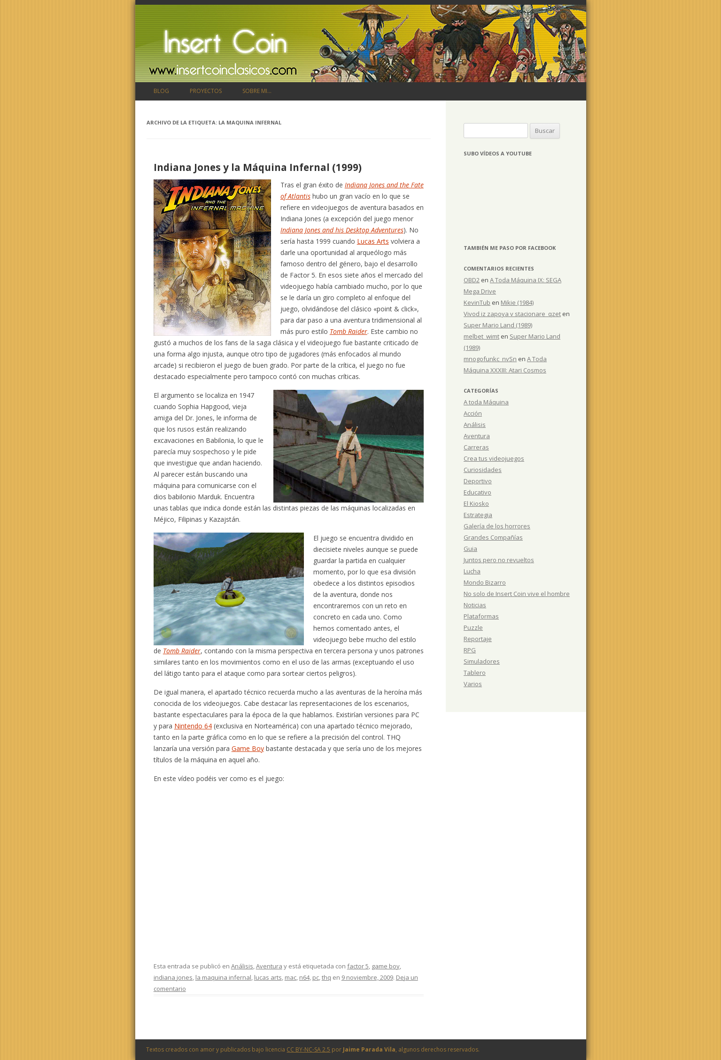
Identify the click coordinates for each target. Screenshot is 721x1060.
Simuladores (482, 661)
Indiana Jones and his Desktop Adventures (341, 229)
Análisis (242, 966)
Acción (473, 413)
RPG (470, 650)
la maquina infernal (223, 977)
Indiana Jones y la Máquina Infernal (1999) (258, 167)
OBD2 (472, 280)
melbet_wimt (481, 336)
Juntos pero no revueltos (499, 560)
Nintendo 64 (193, 725)
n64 (304, 977)
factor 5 (358, 966)
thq (326, 977)
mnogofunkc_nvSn (490, 359)
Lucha (472, 571)
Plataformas (481, 616)
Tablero (475, 672)
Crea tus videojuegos (494, 458)
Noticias (475, 605)
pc (315, 977)
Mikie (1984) (517, 302)
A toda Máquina (486, 402)
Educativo (477, 492)
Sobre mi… (256, 91)
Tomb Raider (348, 331)
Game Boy (248, 748)
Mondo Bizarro (485, 582)
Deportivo (478, 481)
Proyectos (206, 91)
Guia (470, 548)
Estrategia (478, 515)
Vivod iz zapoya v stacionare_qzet (512, 313)
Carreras (476, 447)
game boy (386, 966)
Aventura (269, 966)
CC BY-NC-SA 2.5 (308, 1049)
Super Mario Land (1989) (498, 325)
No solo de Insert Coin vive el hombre (517, 593)
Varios (473, 684)
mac (290, 977)
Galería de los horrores (497, 526)
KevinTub (477, 302)
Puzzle (473, 627)
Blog (161, 91)
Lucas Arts (373, 241)
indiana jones (173, 977)
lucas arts (268, 977)
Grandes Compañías (493, 537)
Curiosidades (483, 469)
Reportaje (478, 638)
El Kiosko (476, 503)
